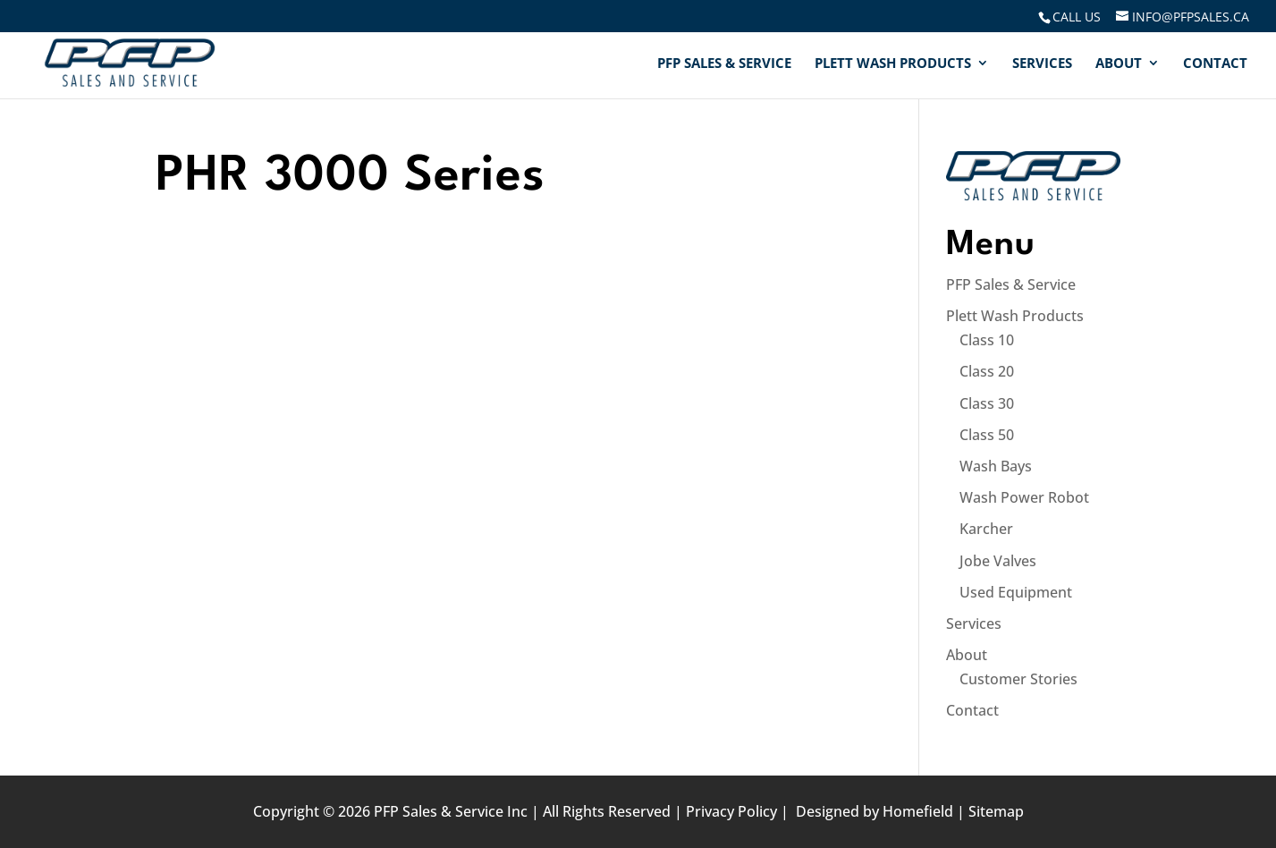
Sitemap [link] (996, 811)
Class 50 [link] (986, 435)
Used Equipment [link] (1015, 592)
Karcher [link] (986, 528)
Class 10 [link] (986, 340)
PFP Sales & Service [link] (724, 64)
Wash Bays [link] (995, 466)
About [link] (1118, 64)
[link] (1075, 16)
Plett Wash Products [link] (893, 64)
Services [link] (1042, 64)
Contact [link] (1215, 64)
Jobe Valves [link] (997, 561)
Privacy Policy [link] (731, 811)
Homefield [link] (918, 811)
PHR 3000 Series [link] (350, 177)
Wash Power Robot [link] (1024, 497)
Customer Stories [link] (1018, 679)
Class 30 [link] (986, 403)
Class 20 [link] (986, 371)
